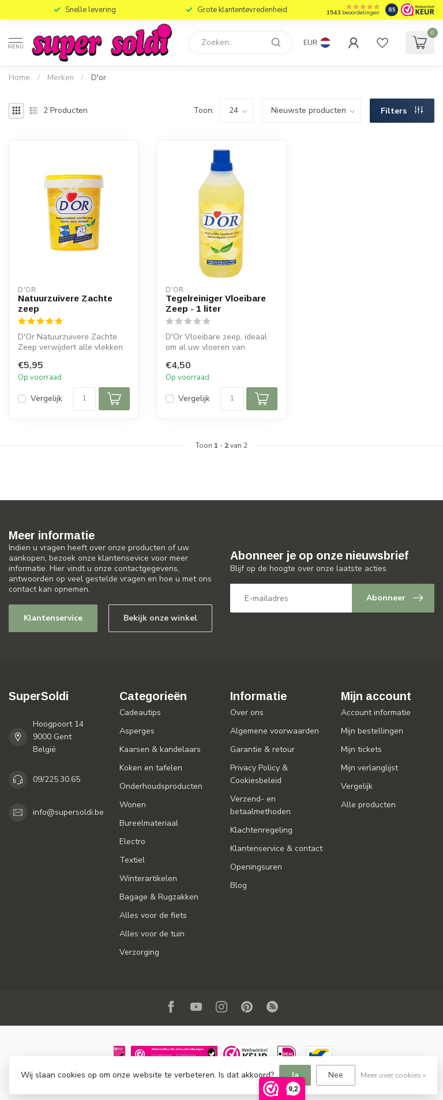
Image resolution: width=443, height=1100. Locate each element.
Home (19, 78)
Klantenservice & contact (276, 848)
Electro (132, 841)
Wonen (132, 804)
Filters (402, 110)
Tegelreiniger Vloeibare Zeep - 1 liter (216, 303)
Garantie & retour (262, 749)
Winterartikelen (148, 878)
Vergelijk (46, 398)
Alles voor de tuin (152, 933)
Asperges (137, 730)
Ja (295, 1074)
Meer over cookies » (393, 1075)
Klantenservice (53, 618)
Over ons (247, 712)
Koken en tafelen (150, 767)
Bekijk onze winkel (160, 618)
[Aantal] (84, 398)
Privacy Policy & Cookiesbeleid (259, 774)
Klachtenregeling (261, 830)
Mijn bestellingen (372, 730)
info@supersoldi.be (68, 812)
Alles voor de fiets (153, 915)
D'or (98, 78)
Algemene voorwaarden (274, 730)
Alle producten (368, 804)
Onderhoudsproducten (160, 786)
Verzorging (139, 952)
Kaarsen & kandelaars (160, 749)
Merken (60, 78)
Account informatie (376, 712)
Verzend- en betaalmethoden (260, 805)
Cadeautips (140, 712)
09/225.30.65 (56, 779)
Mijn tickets (361, 749)
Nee (335, 1074)
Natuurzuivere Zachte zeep (65, 303)
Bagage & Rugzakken (158, 896)
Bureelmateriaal (148, 823)
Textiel (132, 860)
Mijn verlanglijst (369, 767)
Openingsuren (256, 866)
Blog (238, 885)
